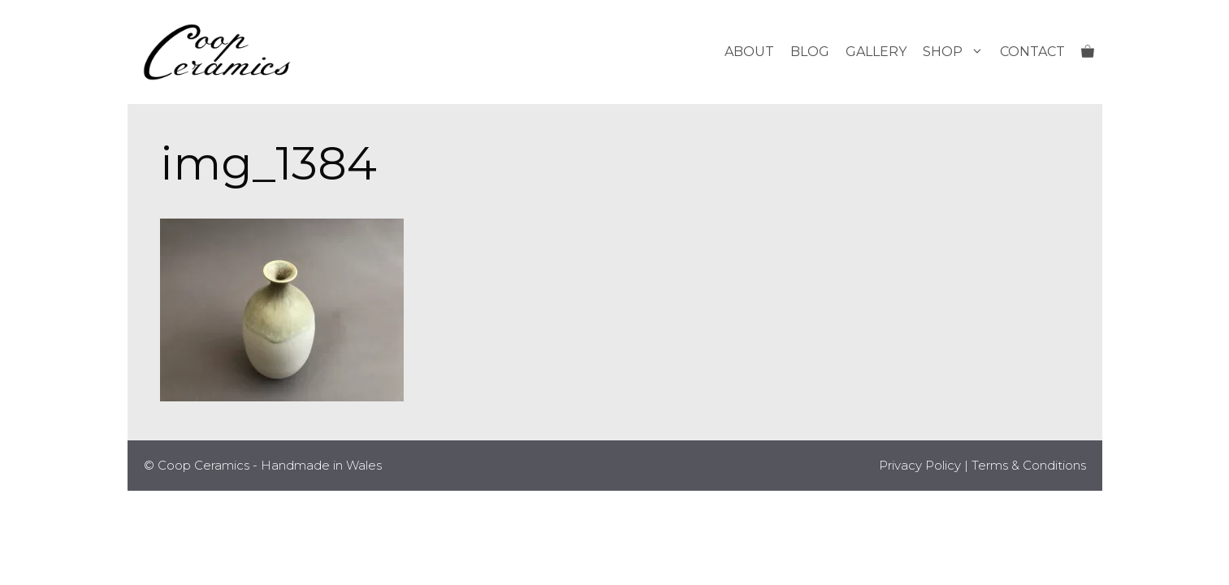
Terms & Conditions (1029, 465)
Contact (1032, 51)
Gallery (876, 51)
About (749, 51)
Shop (957, 52)
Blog (809, 51)
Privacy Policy (920, 465)
